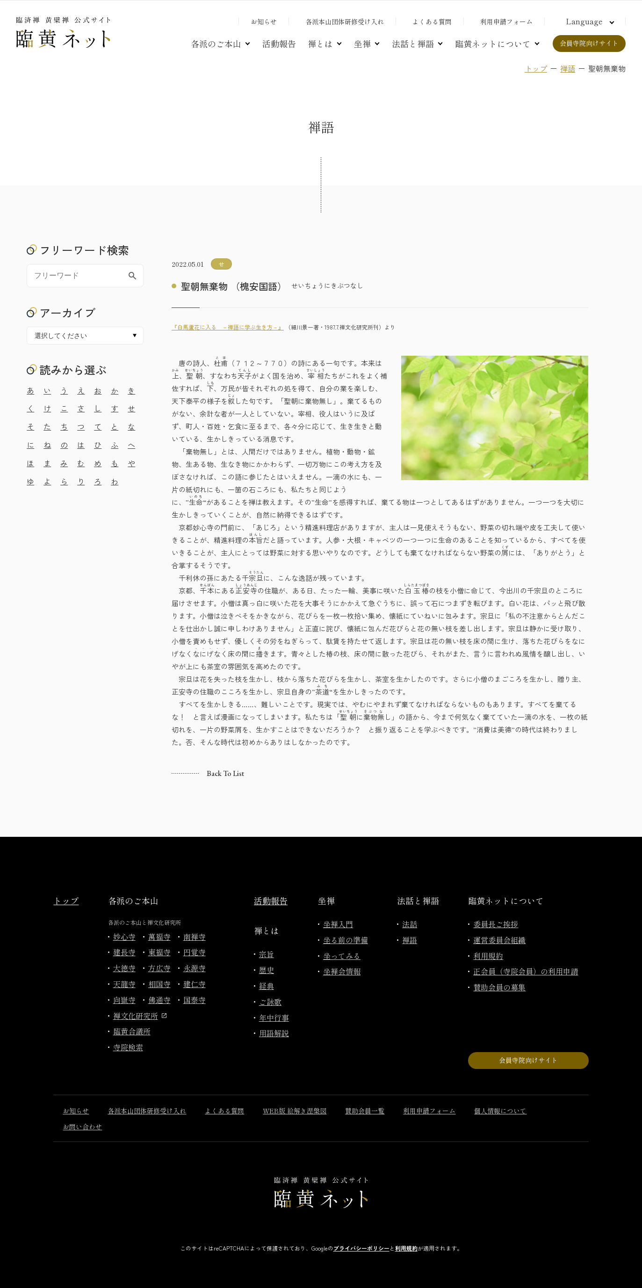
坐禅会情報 (342, 971)
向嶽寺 (124, 999)
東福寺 (159, 952)
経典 (266, 985)
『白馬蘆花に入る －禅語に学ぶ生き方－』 (228, 327)
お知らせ (264, 21)
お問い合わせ (82, 1126)
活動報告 (279, 43)
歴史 (266, 969)
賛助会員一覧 (364, 1110)
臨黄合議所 (132, 1031)
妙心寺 (124, 936)
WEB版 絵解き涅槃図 (294, 1110)
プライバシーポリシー (361, 1248)
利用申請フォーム (506, 21)
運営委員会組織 (499, 939)
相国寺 (159, 983)
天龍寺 (124, 983)
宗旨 (266, 953)
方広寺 (159, 967)
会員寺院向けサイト (589, 43)
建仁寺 (194, 983)
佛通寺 (159, 999)
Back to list (225, 773)
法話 (409, 923)
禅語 (567, 68)
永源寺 (194, 967)
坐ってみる (342, 955)
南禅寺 (194, 936)
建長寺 (124, 952)
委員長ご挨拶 (495, 923)
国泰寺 (194, 999)
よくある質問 (432, 21)
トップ (536, 68)
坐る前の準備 (345, 939)
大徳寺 (124, 967)
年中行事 (274, 1017)
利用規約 (488, 955)
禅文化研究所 (139, 1015)
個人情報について (500, 1110)
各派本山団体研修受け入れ (344, 21)
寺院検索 (128, 1047)
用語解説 (274, 1033)
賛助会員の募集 (499, 987)
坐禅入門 (338, 923)
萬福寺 (159, 936)
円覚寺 (194, 952)
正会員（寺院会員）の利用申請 (525, 971)
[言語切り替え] (589, 21)
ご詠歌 (270, 1001)
